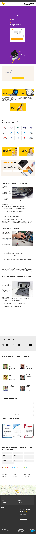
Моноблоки (20, 498)
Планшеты (4, 502)
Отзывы (2, 512)
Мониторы (20, 500)
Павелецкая (15, 476)
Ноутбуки (4, 498)
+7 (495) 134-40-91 (28, 3)
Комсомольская (5, 474)
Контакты (2, 511)
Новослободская (26, 474)
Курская (14, 474)
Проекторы (20, 502)
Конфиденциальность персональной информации (5, 530)
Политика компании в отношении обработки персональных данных (20, 530)
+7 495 (23, 511)
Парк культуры (26, 476)
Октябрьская (4, 476)
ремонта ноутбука (5, 239)
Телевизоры (4, 500)
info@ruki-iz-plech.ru (23, 514)
